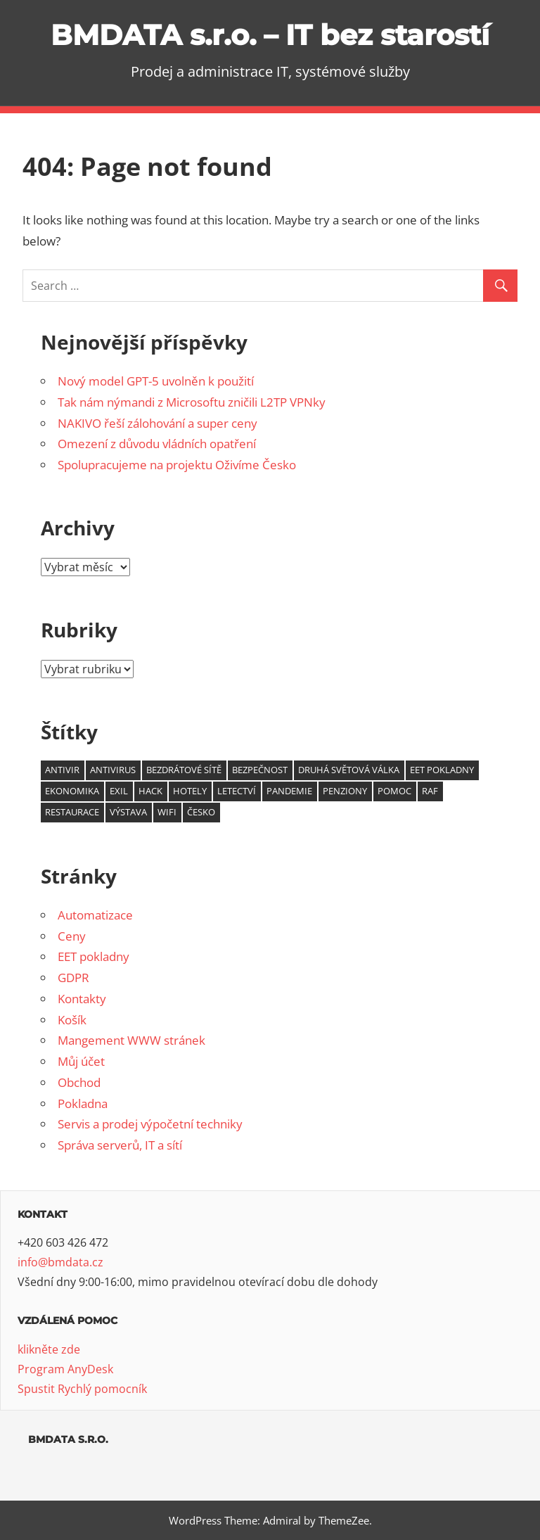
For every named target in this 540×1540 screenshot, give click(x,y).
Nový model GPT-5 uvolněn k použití (156, 381)
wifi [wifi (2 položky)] (167, 812)
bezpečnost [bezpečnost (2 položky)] (260, 769)
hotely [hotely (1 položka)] (190, 790)
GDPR (73, 977)
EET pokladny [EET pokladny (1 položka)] (442, 769)
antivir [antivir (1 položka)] (62, 769)
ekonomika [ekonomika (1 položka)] (72, 790)
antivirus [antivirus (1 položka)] (113, 769)
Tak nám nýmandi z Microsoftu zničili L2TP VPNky (192, 402)
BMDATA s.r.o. (68, 1439)
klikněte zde (49, 1349)
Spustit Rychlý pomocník (82, 1388)
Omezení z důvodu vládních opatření (157, 443)
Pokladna (83, 1103)
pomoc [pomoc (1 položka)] (394, 790)
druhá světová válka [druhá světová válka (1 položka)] (348, 769)
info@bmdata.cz (60, 1262)
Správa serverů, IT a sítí (120, 1145)
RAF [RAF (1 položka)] (430, 790)
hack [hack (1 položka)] (150, 790)
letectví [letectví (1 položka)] (236, 790)
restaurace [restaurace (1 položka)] (72, 812)
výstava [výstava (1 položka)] (128, 812)
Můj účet (81, 1061)
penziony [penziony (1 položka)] (345, 790)
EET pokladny (93, 956)
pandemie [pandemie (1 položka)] (289, 790)
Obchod (79, 1082)
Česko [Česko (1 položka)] (201, 812)
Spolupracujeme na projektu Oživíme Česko (177, 465)
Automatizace (95, 915)
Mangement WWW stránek (131, 1040)
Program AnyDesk (65, 1369)
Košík (72, 1020)
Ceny (72, 936)
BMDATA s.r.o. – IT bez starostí (270, 35)
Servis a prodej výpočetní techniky (150, 1124)
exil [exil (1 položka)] (119, 790)
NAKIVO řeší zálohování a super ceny (157, 423)
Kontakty (82, 999)
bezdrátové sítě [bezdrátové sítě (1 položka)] (183, 769)
